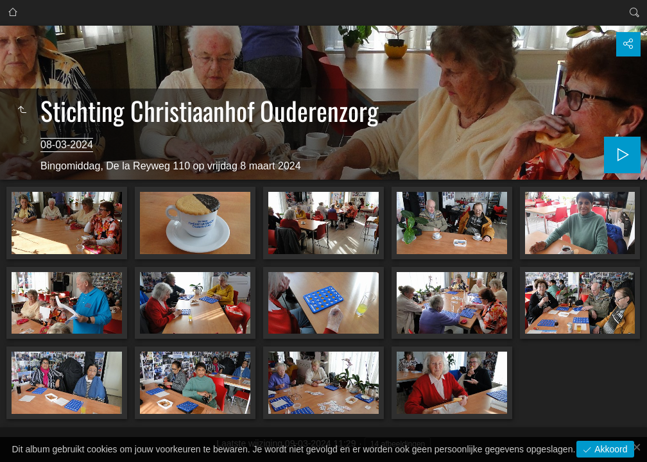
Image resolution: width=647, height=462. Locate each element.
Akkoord (609, 449)
